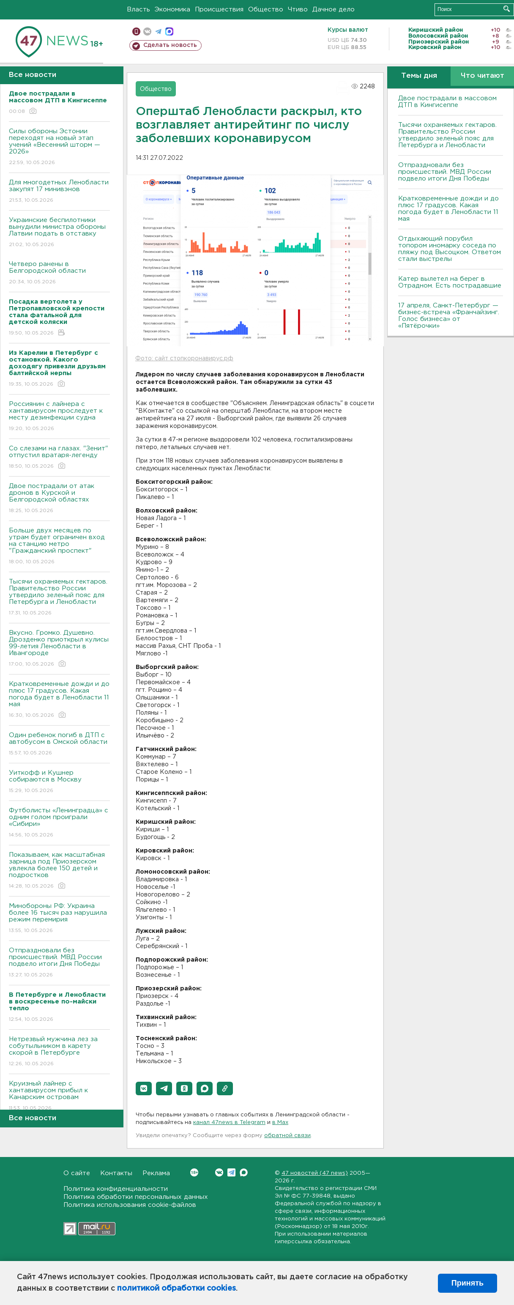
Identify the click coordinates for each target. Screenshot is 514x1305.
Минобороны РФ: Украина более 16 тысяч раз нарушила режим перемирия (59, 918)
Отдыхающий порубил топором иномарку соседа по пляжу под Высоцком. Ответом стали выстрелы (449, 249)
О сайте (76, 1173)
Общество (265, 9)
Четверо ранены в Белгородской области (59, 273)
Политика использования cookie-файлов (129, 1205)
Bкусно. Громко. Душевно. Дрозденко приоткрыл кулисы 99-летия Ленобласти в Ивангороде (59, 649)
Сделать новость (170, 45)
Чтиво (298, 9)
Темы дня (419, 76)
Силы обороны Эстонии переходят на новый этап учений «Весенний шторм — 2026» (59, 147)
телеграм (158, 31)
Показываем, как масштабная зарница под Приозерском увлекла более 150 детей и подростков (59, 871)
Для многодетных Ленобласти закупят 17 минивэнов (59, 192)
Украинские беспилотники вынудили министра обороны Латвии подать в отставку (59, 232)
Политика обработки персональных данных (135, 1197)
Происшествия (219, 9)
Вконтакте (194, 1172)
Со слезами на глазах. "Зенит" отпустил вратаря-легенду (59, 458)
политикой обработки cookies (176, 1288)
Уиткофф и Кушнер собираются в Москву (59, 782)
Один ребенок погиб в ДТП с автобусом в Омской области (59, 744)
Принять (467, 1283)
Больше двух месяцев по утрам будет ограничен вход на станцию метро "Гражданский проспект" (59, 546)
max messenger (169, 31)
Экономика (172, 9)
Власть (138, 9)
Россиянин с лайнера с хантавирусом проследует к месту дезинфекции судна (59, 416)
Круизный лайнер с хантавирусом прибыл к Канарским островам (59, 1096)
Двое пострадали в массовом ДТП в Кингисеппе (447, 102)
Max (244, 1172)
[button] (144, 1088)
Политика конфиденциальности (115, 1189)
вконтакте (147, 31)
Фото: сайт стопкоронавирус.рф (184, 358)
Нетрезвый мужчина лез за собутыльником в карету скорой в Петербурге (59, 1051)
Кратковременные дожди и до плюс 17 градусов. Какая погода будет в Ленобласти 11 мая (59, 700)
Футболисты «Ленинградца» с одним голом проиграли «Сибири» (59, 823)
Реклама (156, 1173)
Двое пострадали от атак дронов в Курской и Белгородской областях (59, 498)
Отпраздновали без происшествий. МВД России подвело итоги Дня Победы (59, 963)
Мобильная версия (136, 31)
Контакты (116, 1173)
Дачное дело (333, 9)
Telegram (231, 1172)
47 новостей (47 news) (315, 1173)
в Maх (280, 1122)
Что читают (482, 76)
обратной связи (287, 1135)
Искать (506, 8)
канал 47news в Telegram (229, 1122)
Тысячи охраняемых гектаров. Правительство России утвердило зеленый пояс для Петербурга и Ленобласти (59, 598)
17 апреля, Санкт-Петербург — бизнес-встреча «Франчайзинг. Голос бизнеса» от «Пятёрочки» (448, 316)
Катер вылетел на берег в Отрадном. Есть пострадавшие (449, 282)
